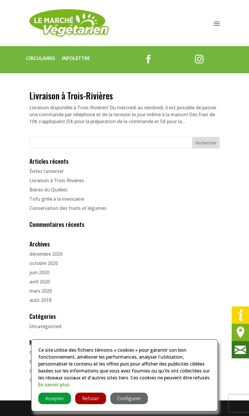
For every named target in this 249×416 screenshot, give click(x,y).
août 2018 (40, 300)
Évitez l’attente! (46, 171)
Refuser (90, 398)
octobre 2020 (43, 263)
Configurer (129, 398)
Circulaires (40, 58)
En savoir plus (53, 384)
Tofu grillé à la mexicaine (56, 199)
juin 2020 (39, 272)
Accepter (54, 398)
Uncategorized (45, 326)
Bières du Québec (48, 190)
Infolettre (76, 58)
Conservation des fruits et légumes (67, 208)
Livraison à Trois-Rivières (71, 95)
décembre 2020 (46, 254)
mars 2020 (40, 291)
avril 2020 (39, 281)
